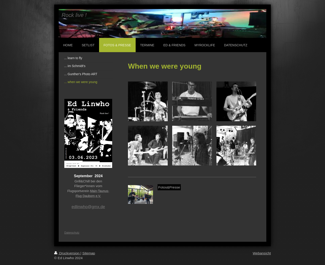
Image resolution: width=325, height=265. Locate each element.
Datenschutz (71, 232)
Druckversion (67, 253)
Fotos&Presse (169, 187)
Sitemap (88, 253)
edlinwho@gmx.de (88, 207)
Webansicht (262, 253)
